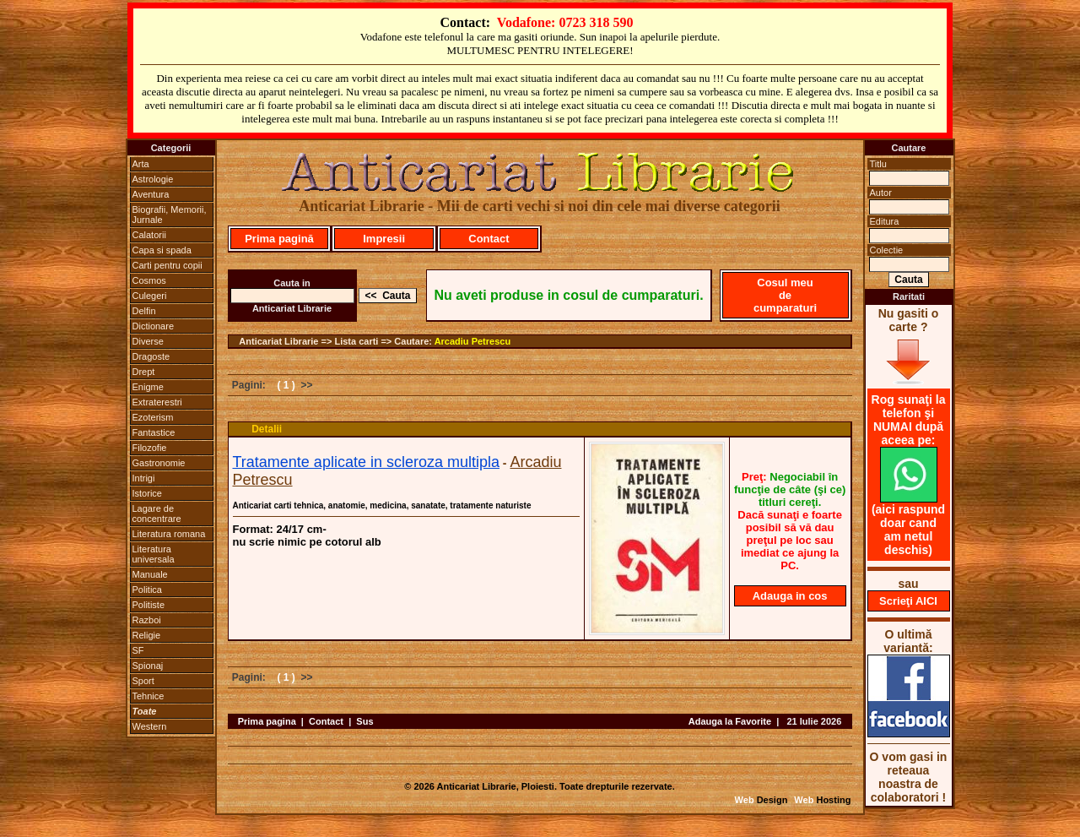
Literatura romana (169, 534)
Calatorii (149, 235)
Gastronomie (159, 463)
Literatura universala (153, 554)
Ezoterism (153, 417)
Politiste (148, 605)
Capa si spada (162, 250)
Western (149, 726)
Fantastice (154, 432)
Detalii (266, 429)
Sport (143, 681)
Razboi (146, 620)
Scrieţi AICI (908, 601)
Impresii (384, 238)
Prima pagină (279, 238)
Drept (143, 372)
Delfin (144, 311)
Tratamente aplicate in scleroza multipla (366, 462)
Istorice (147, 493)
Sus (364, 721)
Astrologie (153, 179)
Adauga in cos (790, 596)
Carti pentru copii (167, 265)
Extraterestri (157, 402)
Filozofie (149, 448)
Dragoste (151, 356)
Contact (488, 238)
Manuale (150, 574)
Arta (140, 164)
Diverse (148, 341)
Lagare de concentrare (156, 513)
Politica (147, 589)
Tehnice (148, 696)
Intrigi (143, 478)
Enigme (148, 387)
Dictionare (153, 326)
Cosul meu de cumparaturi (785, 295)
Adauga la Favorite (729, 721)
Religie (146, 635)
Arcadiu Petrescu (472, 341)
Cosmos (149, 280)
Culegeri (149, 296)
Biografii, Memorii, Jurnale (169, 214)
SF (138, 650)
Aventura (151, 194)
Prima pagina (267, 721)
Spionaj (148, 665)
